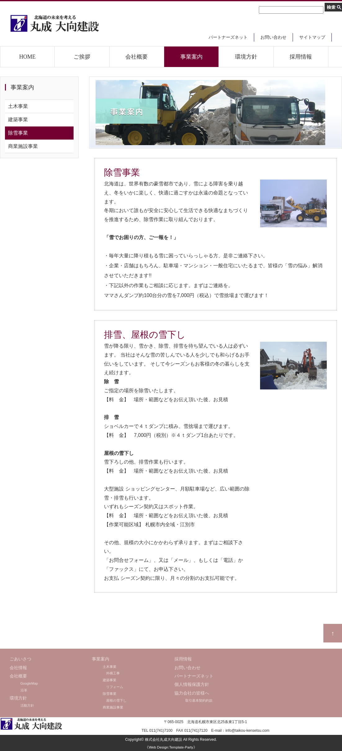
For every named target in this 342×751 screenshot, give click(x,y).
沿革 (23, 690)
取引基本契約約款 (199, 700)
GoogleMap (29, 683)
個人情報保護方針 (191, 684)
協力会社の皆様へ (191, 693)
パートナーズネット (228, 37)
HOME (27, 57)
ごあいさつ (20, 659)
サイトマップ (312, 37)
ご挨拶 (82, 57)
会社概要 (136, 57)
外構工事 (111, 673)
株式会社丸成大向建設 (163, 739)
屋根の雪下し (115, 700)
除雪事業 (18, 133)
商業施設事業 (23, 146)
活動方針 (27, 705)
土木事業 (18, 106)
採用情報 (301, 57)
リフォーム (113, 687)
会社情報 (18, 667)
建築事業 (18, 119)
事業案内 (191, 57)
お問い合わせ (273, 37)
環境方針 (246, 57)
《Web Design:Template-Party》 (171, 747)
